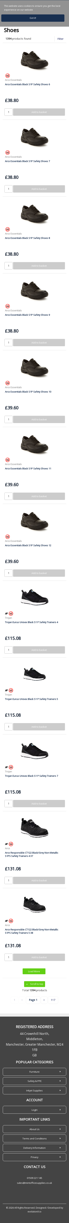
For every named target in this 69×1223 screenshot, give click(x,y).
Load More (34, 971)
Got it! (33, 18)
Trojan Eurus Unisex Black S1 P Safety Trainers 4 (31, 622)
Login (35, 1109)
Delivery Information (34, 1147)
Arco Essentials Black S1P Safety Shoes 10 (28, 391)
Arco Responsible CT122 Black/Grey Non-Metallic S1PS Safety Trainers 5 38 (31, 931)
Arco (7, 848)
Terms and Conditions (34, 1138)
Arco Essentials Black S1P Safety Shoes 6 (27, 84)
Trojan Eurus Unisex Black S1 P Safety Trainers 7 (31, 775)
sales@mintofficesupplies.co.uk (34, 1182)
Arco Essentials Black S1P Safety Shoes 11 (28, 468)
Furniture (34, 1071)
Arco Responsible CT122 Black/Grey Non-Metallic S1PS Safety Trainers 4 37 (31, 854)
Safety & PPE (35, 1081)
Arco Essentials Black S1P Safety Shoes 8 (27, 238)
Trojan (8, 617)
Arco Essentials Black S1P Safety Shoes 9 (27, 314)
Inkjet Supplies (34, 1090)
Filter (60, 39)
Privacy (34, 1157)
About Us (34, 1129)
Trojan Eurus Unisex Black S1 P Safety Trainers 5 (31, 699)
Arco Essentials (13, 80)
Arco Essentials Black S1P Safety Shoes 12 (28, 545)
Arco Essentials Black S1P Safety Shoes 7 (27, 161)
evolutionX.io (34, 1211)
